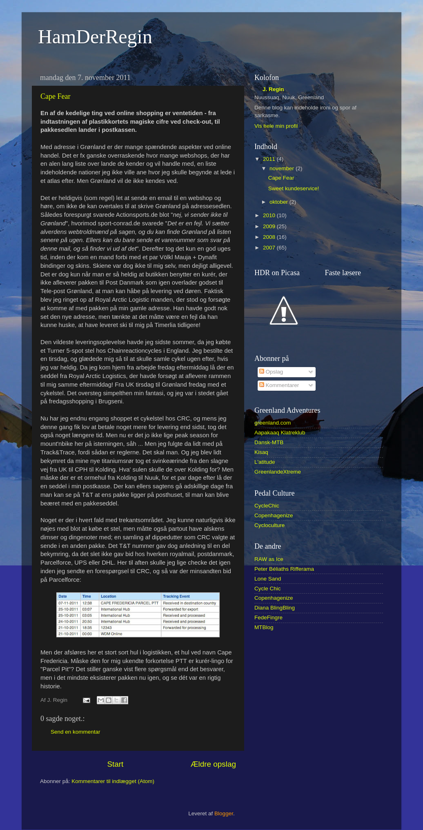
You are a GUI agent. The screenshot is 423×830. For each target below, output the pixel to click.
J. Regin (273, 89)
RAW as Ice (268, 559)
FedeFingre (268, 617)
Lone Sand (267, 579)
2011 (269, 159)
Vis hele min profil (276, 126)
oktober (278, 202)
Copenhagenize (273, 515)
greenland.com (272, 423)
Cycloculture (269, 525)
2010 (269, 215)
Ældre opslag (213, 764)
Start (115, 764)
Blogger (223, 813)
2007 (269, 248)
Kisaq (261, 452)
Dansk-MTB (268, 442)
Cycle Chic (267, 588)
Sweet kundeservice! (293, 188)
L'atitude (264, 462)
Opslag (271, 372)
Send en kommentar (75, 732)
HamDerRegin (95, 36)
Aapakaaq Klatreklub (279, 432)
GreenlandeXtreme (277, 472)
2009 (269, 226)
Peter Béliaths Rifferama (284, 569)
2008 (269, 237)
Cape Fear (55, 96)
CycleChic (266, 506)
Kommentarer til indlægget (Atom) (112, 781)
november (281, 168)
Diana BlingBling (274, 608)
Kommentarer (279, 385)
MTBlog (264, 627)
